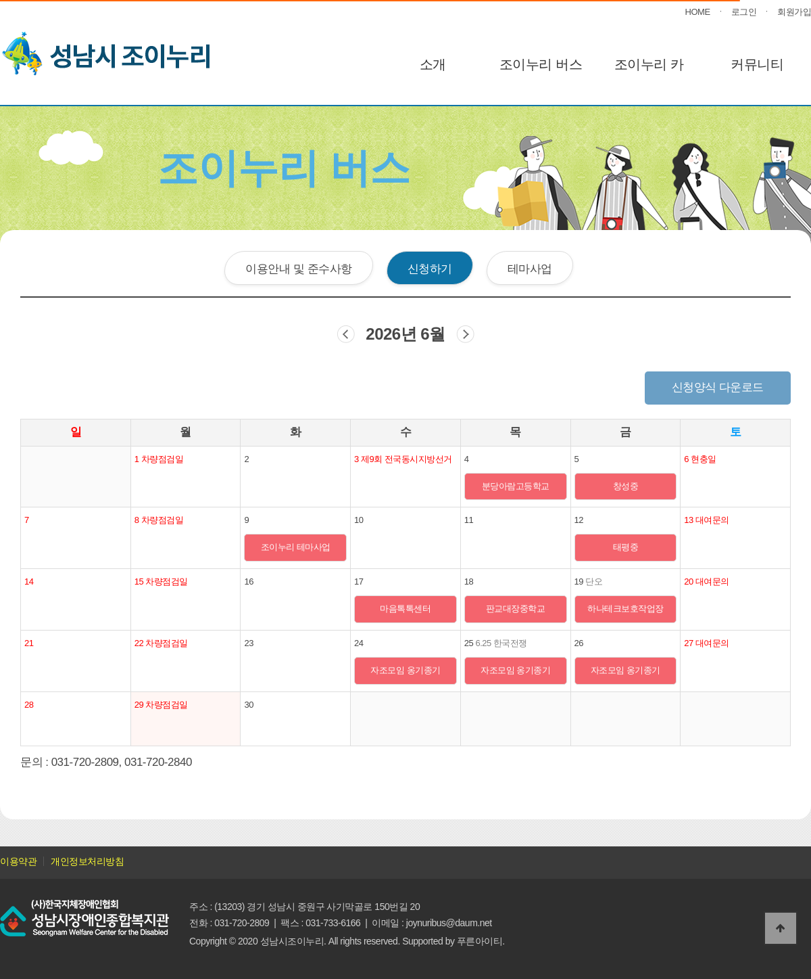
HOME (697, 12)
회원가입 (794, 12)
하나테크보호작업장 (625, 609)
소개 (433, 64)
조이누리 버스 (540, 64)
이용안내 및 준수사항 (298, 268)
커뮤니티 (757, 64)
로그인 (744, 12)
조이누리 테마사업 (295, 547)
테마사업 (530, 268)
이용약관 (18, 861)
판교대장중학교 (515, 609)
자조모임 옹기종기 (405, 670)
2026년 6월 (405, 334)
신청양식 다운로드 (718, 387)
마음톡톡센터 (405, 609)
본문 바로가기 (0, 0)
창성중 (626, 486)
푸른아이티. (481, 941)
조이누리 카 (649, 64)
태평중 (626, 547)
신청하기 (430, 268)
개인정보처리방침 (87, 861)
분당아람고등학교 (515, 486)
